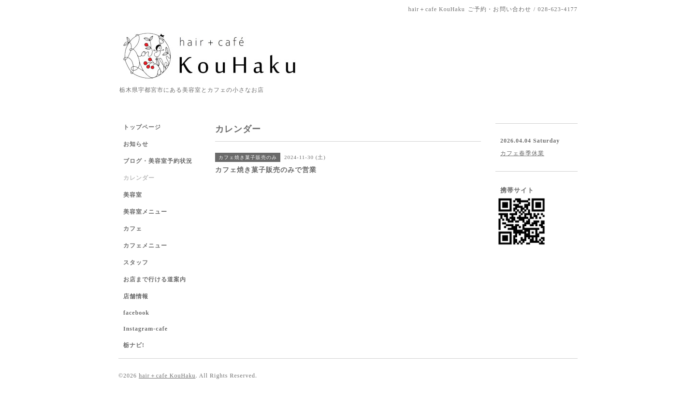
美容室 (132, 194)
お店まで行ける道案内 (154, 279)
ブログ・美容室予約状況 (157, 161)
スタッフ (135, 262)
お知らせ (135, 144)
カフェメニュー (145, 245)
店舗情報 (135, 296)
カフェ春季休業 (522, 153)
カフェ (132, 228)
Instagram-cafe (145, 328)
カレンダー (139, 178)
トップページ (142, 127)
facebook (136, 312)
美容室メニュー (145, 211)
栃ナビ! (134, 345)
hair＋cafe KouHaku (167, 375)
